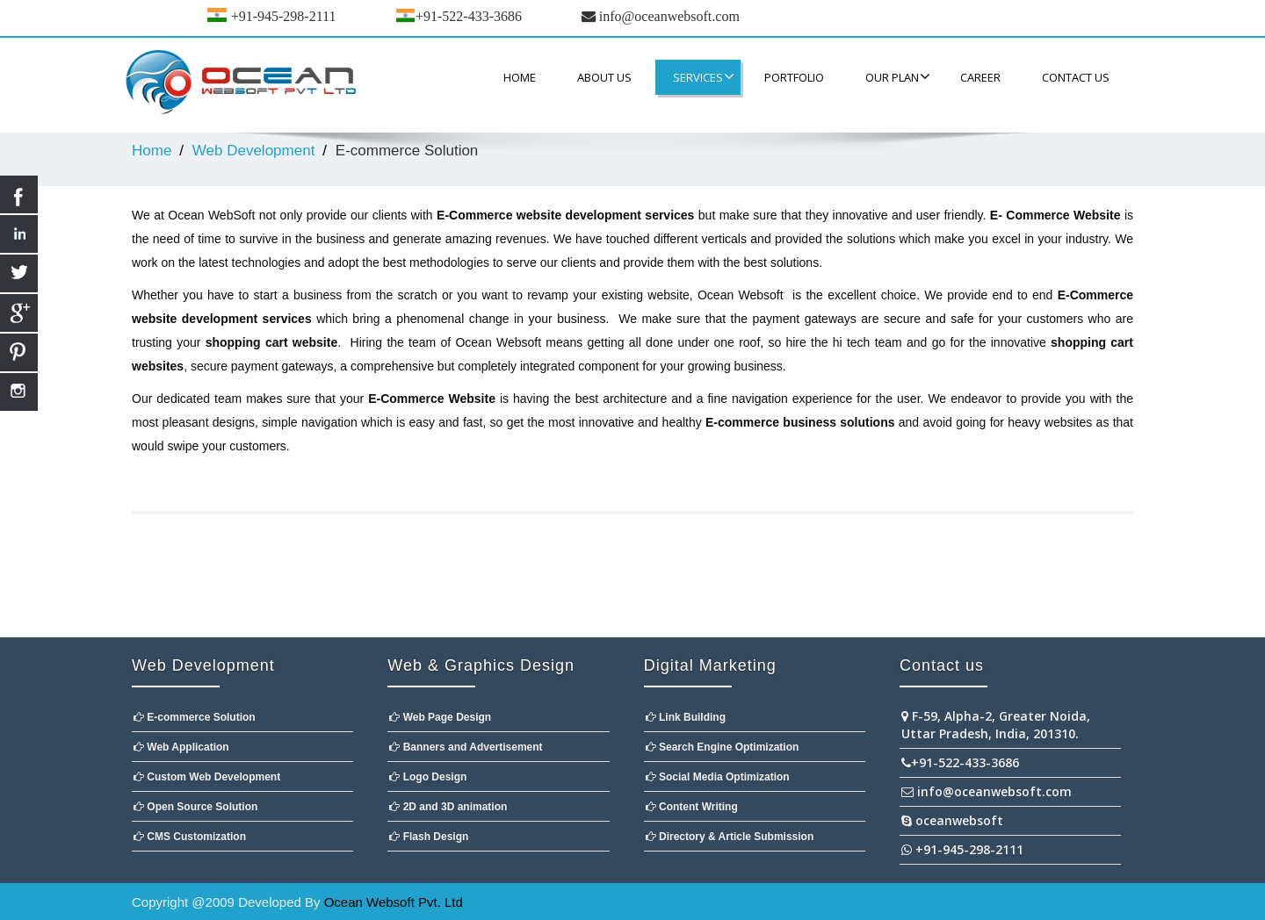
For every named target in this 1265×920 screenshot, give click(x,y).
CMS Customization (190, 836)
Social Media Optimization (718, 777)
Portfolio (794, 77)
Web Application (181, 747)
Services (703, 76)
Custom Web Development (207, 777)
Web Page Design (440, 717)
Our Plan (897, 76)
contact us (1076, 77)
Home (519, 77)
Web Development (253, 150)
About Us (604, 77)
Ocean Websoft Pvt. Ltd (393, 902)
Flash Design (428, 836)
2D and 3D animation (448, 807)
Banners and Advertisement (465, 747)
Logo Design (427, 777)
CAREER (980, 77)
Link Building (686, 717)
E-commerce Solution (195, 717)
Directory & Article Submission (730, 836)
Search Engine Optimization (722, 747)
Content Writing (692, 807)
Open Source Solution (195, 807)
